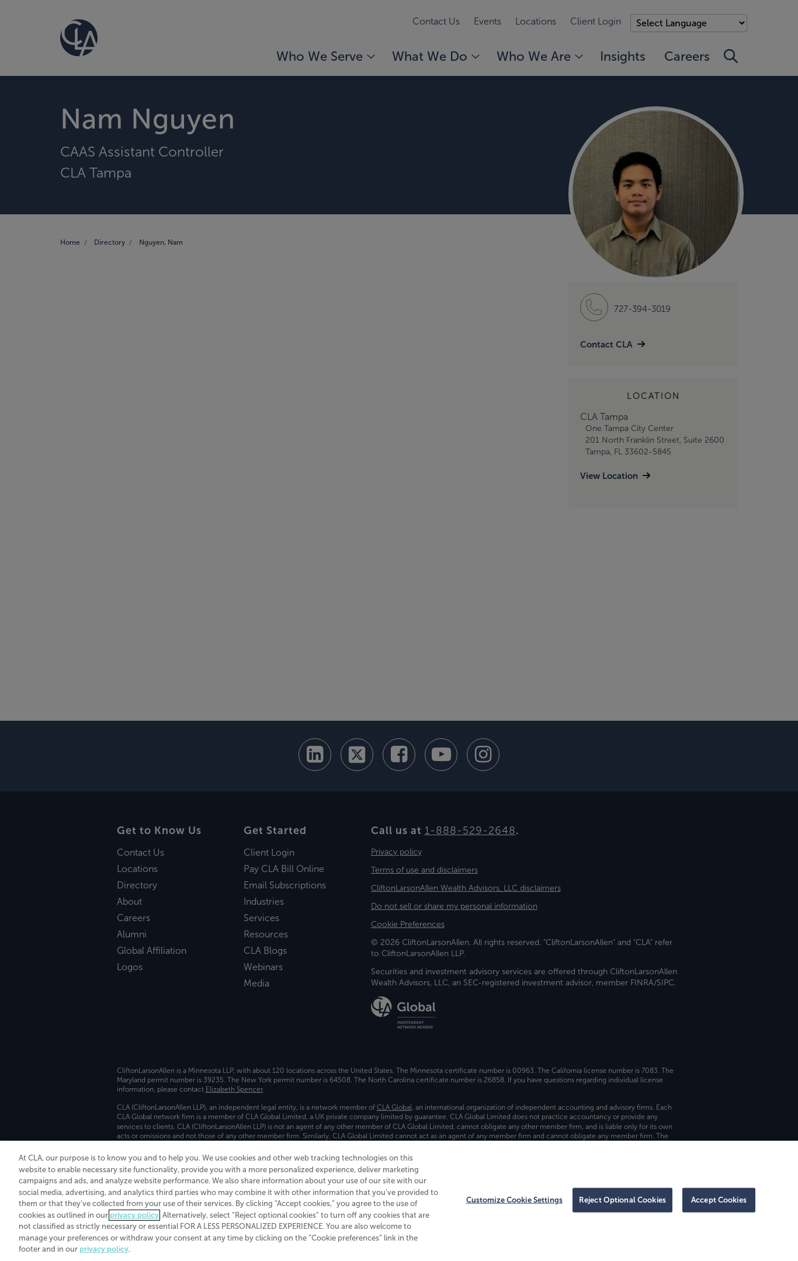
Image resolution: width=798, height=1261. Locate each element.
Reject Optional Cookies (622, 1200)
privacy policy (134, 1215)
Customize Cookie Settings (514, 1200)
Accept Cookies (719, 1200)
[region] (399, 1201)
